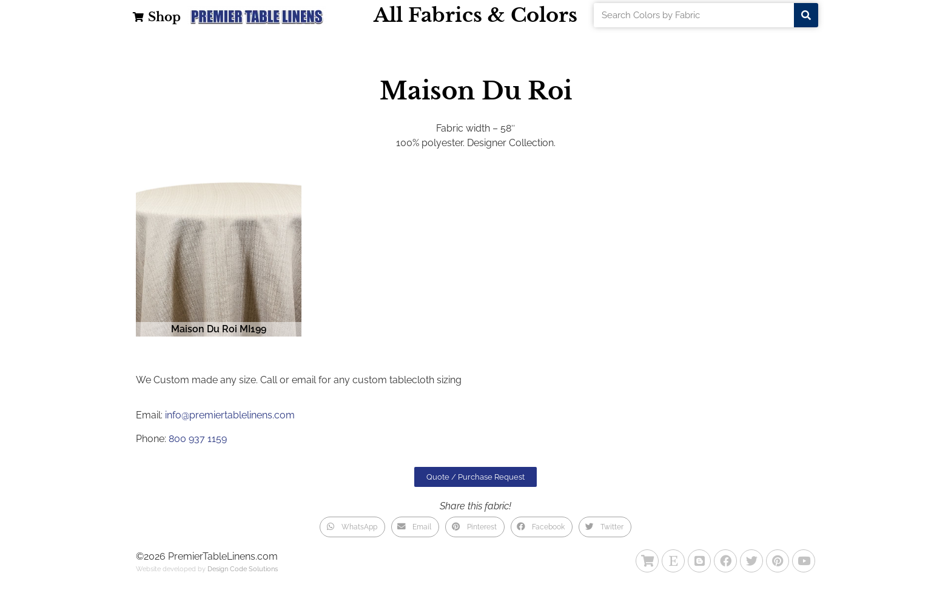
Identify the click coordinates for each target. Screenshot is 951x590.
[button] (352, 527)
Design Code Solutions (242, 569)
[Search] (806, 15)
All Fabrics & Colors (475, 15)
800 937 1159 (198, 438)
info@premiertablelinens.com (230, 415)
